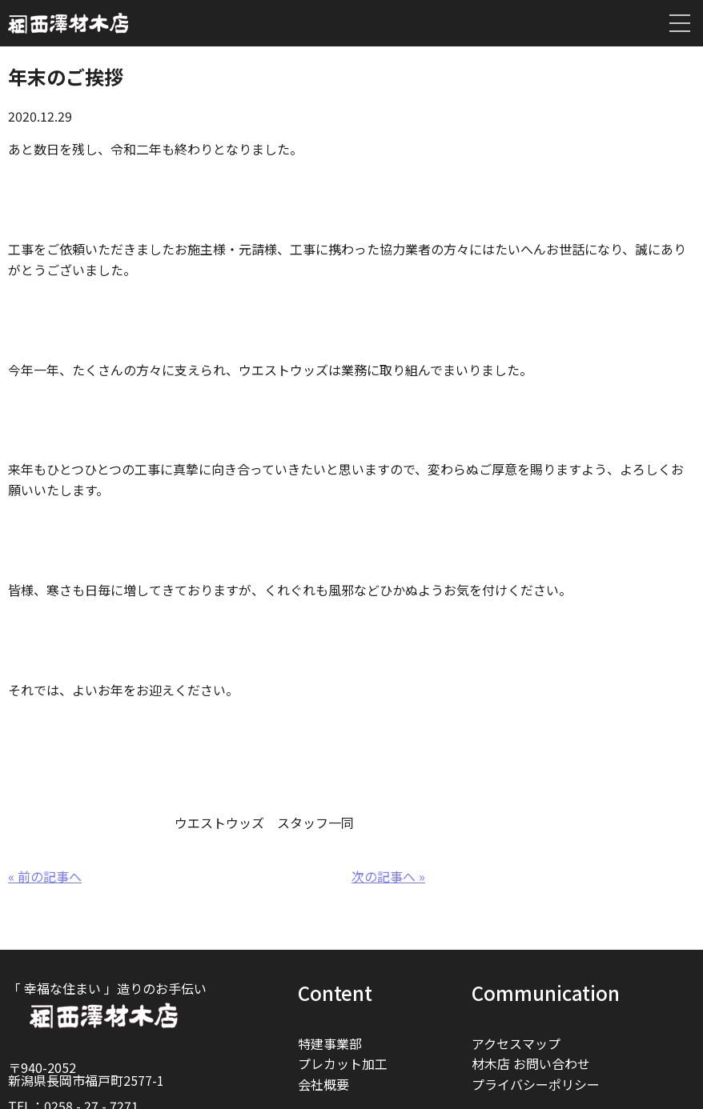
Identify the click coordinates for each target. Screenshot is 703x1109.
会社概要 (323, 1084)
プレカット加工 (343, 1063)
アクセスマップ (516, 1043)
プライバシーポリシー (536, 1084)
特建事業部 (330, 1043)
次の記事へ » (388, 876)
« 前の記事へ (45, 876)
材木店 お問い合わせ (531, 1063)
